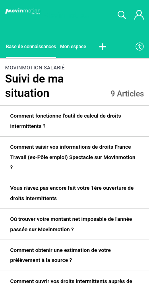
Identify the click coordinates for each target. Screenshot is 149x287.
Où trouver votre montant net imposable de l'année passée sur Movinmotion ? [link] (71, 224)
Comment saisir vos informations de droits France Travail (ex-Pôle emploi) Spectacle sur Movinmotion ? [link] (72, 157)
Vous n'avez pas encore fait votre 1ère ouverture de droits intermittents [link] (72, 193)
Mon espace (73, 46)
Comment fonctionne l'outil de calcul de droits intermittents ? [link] (65, 120)
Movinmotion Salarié (35, 68)
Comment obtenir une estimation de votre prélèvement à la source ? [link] (60, 255)
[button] (102, 47)
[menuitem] (140, 47)
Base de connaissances (31, 46)
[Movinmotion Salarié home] (22, 11)
